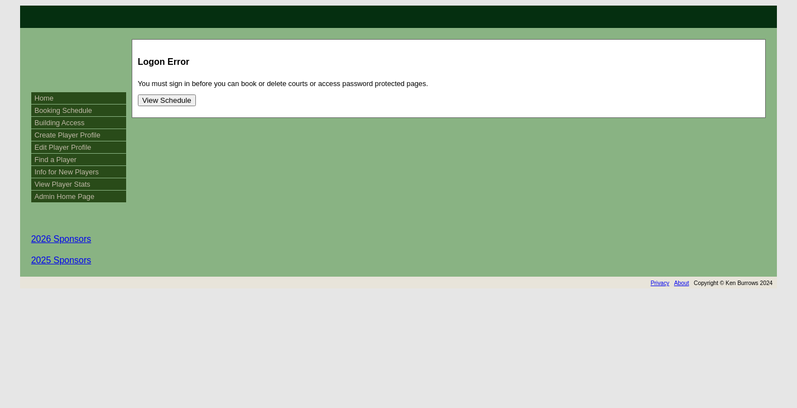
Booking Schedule (63, 110)
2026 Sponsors (61, 239)
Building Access (60, 122)
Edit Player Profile (63, 147)
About (681, 283)
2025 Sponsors (61, 260)
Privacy (660, 283)
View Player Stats (62, 184)
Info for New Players (67, 172)
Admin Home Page (64, 196)
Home (44, 98)
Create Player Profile (67, 135)
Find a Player (55, 159)
